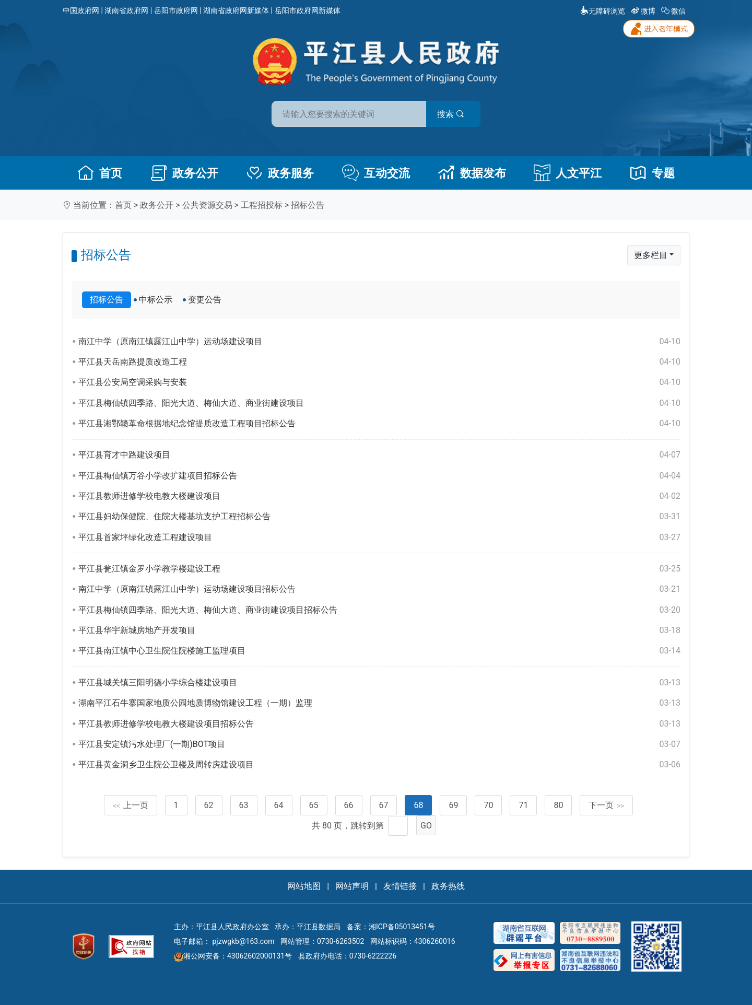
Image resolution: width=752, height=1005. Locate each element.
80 (558, 805)
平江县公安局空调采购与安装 (379, 382)
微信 (674, 11)
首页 (99, 172)
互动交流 (376, 172)
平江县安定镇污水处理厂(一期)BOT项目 (379, 744)
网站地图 (304, 886)
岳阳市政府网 (176, 10)
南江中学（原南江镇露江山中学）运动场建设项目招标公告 (379, 589)
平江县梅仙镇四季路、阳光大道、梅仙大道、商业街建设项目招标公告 (379, 610)
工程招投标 (262, 205)
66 (349, 805)
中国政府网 (81, 10)
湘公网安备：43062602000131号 (233, 956)
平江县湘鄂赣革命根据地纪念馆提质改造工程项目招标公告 (379, 423)
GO (426, 826)
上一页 (130, 805)
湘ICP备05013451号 (402, 926)
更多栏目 (650, 255)
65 (314, 805)
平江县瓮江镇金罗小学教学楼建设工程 (379, 569)
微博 (644, 11)
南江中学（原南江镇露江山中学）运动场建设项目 (379, 341)
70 (488, 805)
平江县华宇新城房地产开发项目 (379, 630)
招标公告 (307, 205)
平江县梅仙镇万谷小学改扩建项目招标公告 (379, 476)
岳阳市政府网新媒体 (307, 10)
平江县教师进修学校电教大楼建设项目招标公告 (379, 724)
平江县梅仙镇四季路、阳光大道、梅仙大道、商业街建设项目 (379, 403)
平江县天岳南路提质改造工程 (379, 362)
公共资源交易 (207, 205)
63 (244, 805)
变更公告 (204, 300)
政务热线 (448, 886)
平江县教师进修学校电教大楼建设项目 (379, 496)
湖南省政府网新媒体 (236, 10)
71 (523, 805)
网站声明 (352, 886)
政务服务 (280, 172)
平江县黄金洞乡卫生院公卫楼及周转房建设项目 (379, 764)
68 (418, 805)
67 (384, 805)
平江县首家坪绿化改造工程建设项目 (379, 537)
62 (209, 805)
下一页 (606, 805)
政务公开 (184, 172)
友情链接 (400, 886)
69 (453, 805)
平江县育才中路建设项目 (379, 455)
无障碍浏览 (602, 11)
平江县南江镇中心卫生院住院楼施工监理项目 (379, 651)
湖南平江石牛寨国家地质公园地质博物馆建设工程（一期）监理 (379, 703)
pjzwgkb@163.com (243, 941)
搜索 (450, 114)
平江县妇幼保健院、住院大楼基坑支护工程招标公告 (379, 516)
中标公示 (155, 300)
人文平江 (568, 172)
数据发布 (472, 172)
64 (279, 805)
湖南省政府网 (126, 10)
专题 (652, 172)
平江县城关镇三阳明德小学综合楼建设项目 (379, 682)
